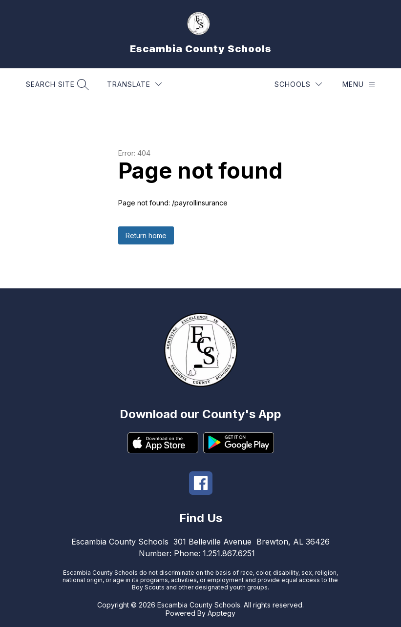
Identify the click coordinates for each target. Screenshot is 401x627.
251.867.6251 (231, 553)
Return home (146, 235)
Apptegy (221, 613)
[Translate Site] (134, 84)
